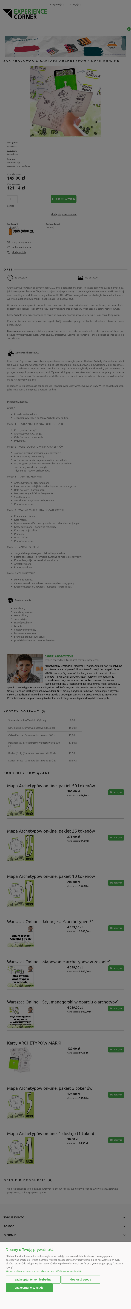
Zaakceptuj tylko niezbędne (33, 1279)
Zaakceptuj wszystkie (29, 1287)
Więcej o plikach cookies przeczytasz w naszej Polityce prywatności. (43, 1270)
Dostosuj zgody (80, 1279)
